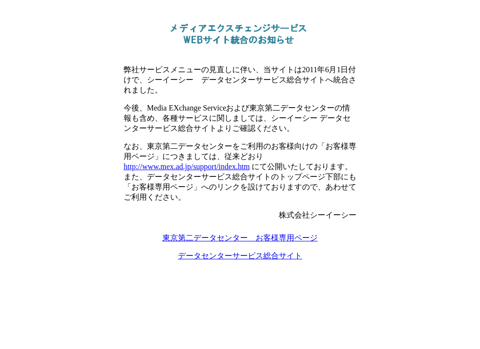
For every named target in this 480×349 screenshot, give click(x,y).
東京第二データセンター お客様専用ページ (240, 238)
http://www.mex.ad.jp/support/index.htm (187, 166)
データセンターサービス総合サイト (240, 256)
